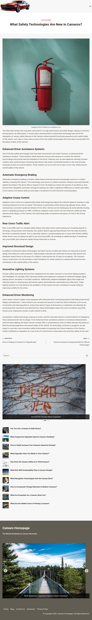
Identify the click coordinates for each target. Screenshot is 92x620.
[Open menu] (90, 6)
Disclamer (31, 609)
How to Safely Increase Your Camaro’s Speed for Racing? (33, 445)
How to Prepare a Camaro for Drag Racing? (23, 340)
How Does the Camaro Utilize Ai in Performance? (29, 462)
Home (6, 609)
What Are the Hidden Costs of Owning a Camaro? (29, 503)
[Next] (86, 570)
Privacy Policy (42, 609)
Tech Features (46, 20)
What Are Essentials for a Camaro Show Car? (28, 495)
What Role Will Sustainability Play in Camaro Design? (31, 470)
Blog (12, 609)
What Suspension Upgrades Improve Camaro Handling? (32, 437)
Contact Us (20, 609)
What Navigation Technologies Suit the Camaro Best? (31, 478)
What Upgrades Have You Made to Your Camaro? (29, 453)
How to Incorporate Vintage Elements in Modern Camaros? (33, 487)
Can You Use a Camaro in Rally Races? (25, 428)
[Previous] (5, 570)
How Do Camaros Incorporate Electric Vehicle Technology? (68, 341)
